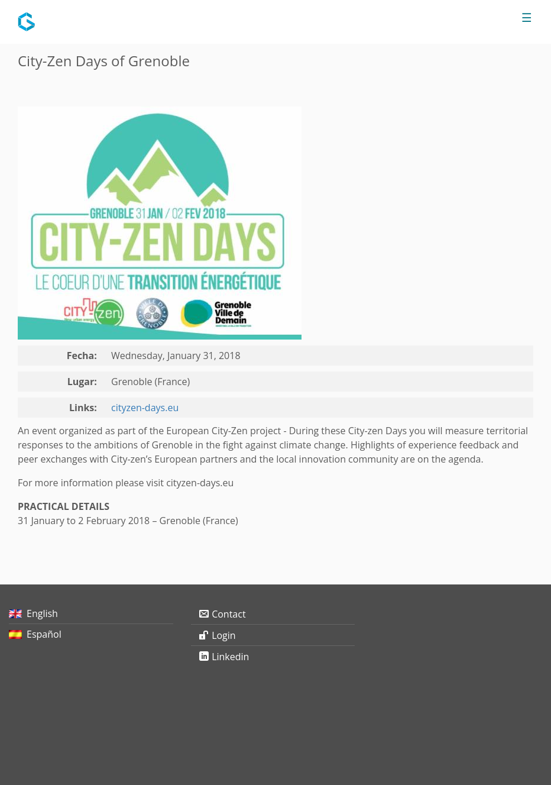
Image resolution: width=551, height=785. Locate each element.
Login (224, 635)
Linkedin (230, 656)
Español (44, 634)
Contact (228, 614)
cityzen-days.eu (145, 407)
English (42, 613)
